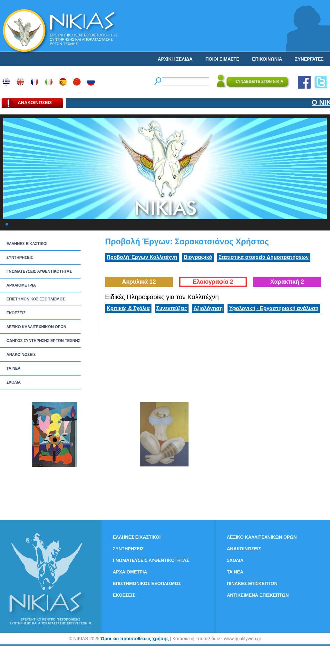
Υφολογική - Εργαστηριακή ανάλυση (273, 308)
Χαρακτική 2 (287, 282)
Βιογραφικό (198, 257)
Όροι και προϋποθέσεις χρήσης (135, 638)
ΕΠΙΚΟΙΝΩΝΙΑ (267, 59)
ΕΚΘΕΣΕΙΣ (15, 313)
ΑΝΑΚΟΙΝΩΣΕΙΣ (21, 354)
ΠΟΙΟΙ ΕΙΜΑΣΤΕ (222, 59)
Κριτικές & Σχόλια (128, 308)
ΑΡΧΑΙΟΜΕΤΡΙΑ (21, 285)
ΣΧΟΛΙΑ (13, 382)
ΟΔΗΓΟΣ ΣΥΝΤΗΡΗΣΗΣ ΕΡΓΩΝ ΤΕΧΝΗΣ (43, 340)
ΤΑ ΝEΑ (13, 368)
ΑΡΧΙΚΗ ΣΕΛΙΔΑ (175, 59)
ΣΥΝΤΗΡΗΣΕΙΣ (19, 257)
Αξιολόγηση (208, 308)
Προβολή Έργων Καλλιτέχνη (142, 257)
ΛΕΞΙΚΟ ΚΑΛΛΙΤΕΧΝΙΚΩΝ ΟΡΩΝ (36, 327)
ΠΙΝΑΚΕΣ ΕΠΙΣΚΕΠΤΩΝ (252, 583)
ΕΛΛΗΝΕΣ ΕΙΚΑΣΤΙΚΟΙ (26, 243)
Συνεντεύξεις (171, 308)
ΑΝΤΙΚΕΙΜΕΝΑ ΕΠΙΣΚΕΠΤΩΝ (258, 595)
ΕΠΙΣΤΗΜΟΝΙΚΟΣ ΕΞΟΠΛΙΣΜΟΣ (35, 299)
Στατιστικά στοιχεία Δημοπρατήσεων (263, 257)
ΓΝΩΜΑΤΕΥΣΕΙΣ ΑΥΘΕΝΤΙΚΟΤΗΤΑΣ (39, 271)
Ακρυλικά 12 (139, 282)
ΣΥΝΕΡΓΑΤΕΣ (309, 59)
